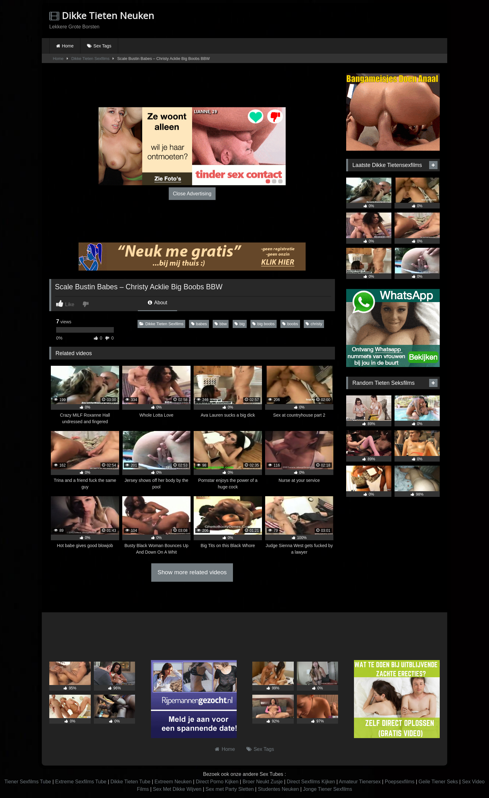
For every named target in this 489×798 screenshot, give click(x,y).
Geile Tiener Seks (438, 781)
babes (199, 323)
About (157, 302)
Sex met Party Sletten (230, 789)
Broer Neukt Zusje (263, 781)
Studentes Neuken (278, 789)
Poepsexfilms (399, 781)
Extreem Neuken (172, 781)
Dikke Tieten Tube (130, 781)
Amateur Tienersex (359, 781)
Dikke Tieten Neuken (101, 15)
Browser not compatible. (367, 19)
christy (314, 323)
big (240, 323)
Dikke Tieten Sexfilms (90, 58)
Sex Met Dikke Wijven (177, 789)
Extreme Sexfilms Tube (81, 781)
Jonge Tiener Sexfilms (327, 789)
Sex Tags (102, 45)
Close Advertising (192, 193)
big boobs (263, 323)
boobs (290, 323)
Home (68, 45)
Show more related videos (192, 572)
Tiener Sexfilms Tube (27, 781)
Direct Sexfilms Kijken (311, 781)
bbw (221, 323)
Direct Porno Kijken (217, 781)
